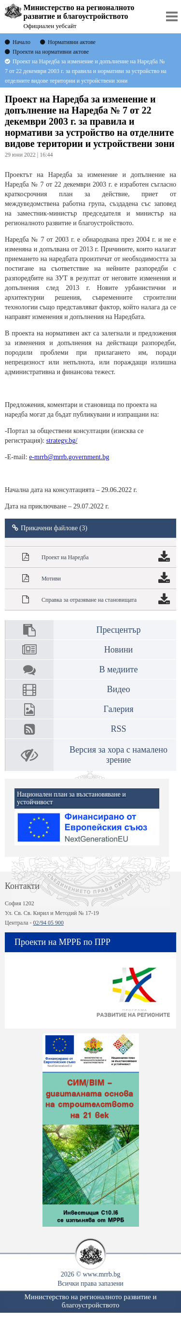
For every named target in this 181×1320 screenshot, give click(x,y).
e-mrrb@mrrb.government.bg (69, 457)
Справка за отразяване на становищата (89, 599)
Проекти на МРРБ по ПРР (62, 942)
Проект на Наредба (65, 557)
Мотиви (51, 578)
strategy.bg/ (62, 440)
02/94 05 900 (48, 922)
